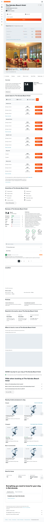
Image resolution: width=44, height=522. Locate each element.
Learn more (30, 177)
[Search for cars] (1, 9)
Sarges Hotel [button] (8, 437)
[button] (2, 1)
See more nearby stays (38, 402)
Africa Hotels (14, 519)
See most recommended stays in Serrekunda (34, 445)
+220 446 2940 (9, 9)
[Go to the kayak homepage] (7, 1)
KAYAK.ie (6, 519)
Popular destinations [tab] (18, 491)
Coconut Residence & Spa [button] (10, 458)
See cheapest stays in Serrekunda (36, 424)
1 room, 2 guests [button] (10, 16)
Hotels (10, 519)
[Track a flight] (1, 17)
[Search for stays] (1, 7)
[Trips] (1, 22)
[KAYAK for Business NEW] (1, 19)
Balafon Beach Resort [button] (28, 458)
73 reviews (12, 10)
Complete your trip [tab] (10, 491)
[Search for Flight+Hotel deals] (1, 11)
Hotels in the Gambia (20, 519)
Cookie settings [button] (7, 182)
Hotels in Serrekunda (11, 498)
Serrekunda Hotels (27, 519)
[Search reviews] (24, 244)
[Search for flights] (1, 5)
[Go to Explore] (1, 14)
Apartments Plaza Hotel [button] (28, 415)
